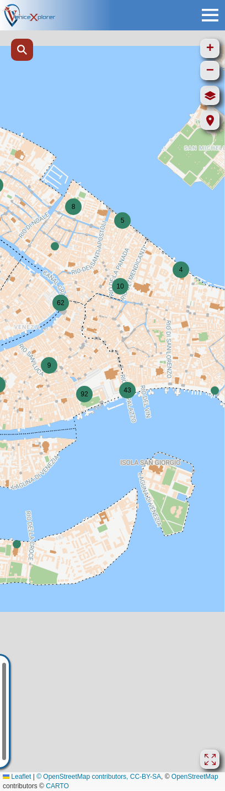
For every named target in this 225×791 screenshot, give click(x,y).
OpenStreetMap (195, 776)
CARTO (57, 786)
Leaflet (17, 776)
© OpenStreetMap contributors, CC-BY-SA (98, 776)
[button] (215, 390)
